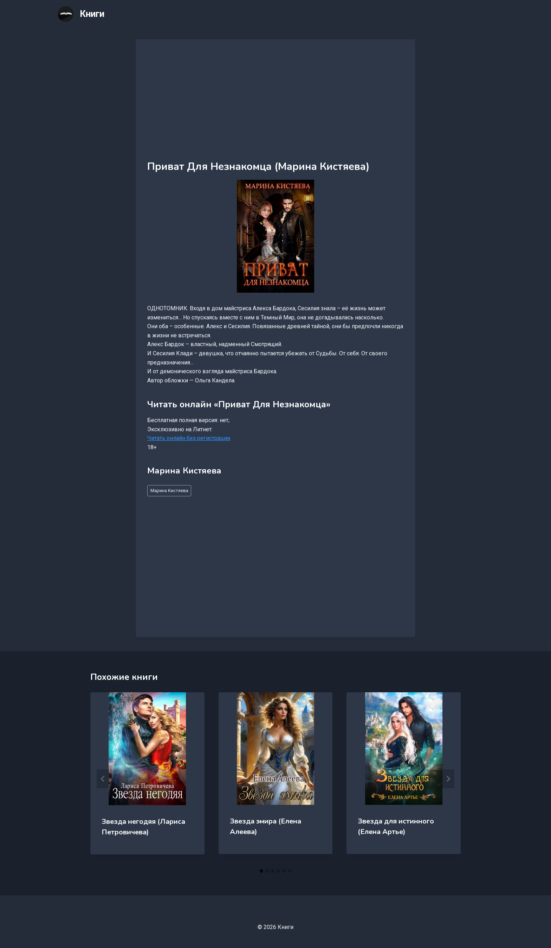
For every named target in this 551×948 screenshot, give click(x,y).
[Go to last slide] (103, 778)
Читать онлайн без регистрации (188, 438)
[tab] (261, 871)
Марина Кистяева (169, 490)
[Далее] (448, 778)
